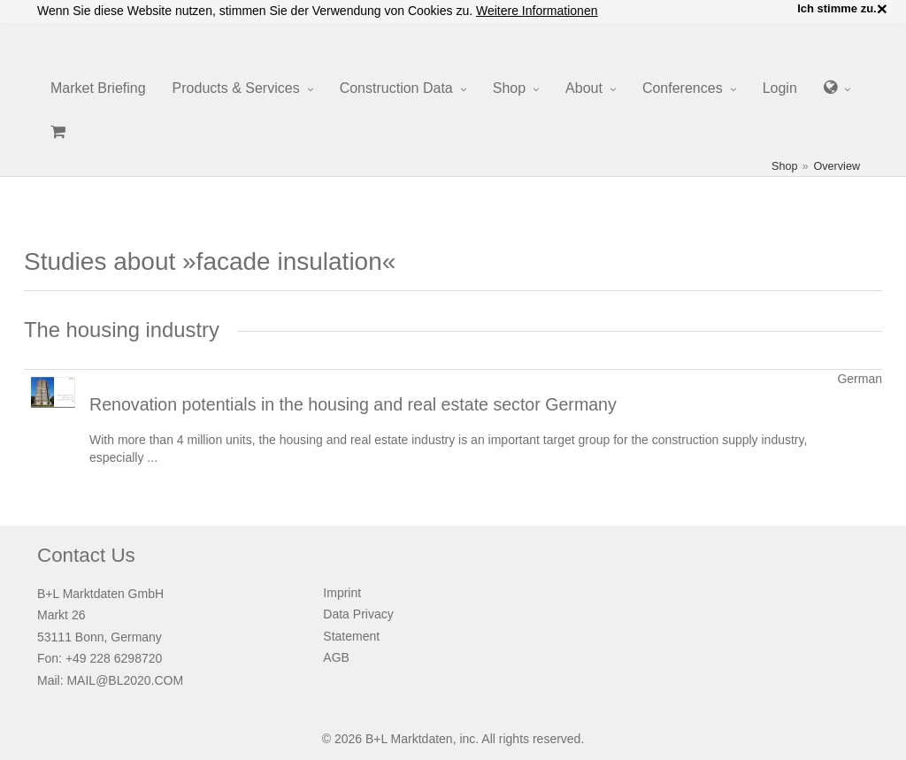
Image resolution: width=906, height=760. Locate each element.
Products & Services (236, 88)
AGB (336, 657)
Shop (509, 88)
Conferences (682, 88)
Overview (837, 166)
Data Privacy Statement (358, 625)
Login (780, 88)
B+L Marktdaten (409, 739)
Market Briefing (98, 88)
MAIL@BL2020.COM (124, 680)
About (584, 88)
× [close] (882, 9)
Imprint (342, 593)
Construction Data (396, 88)
